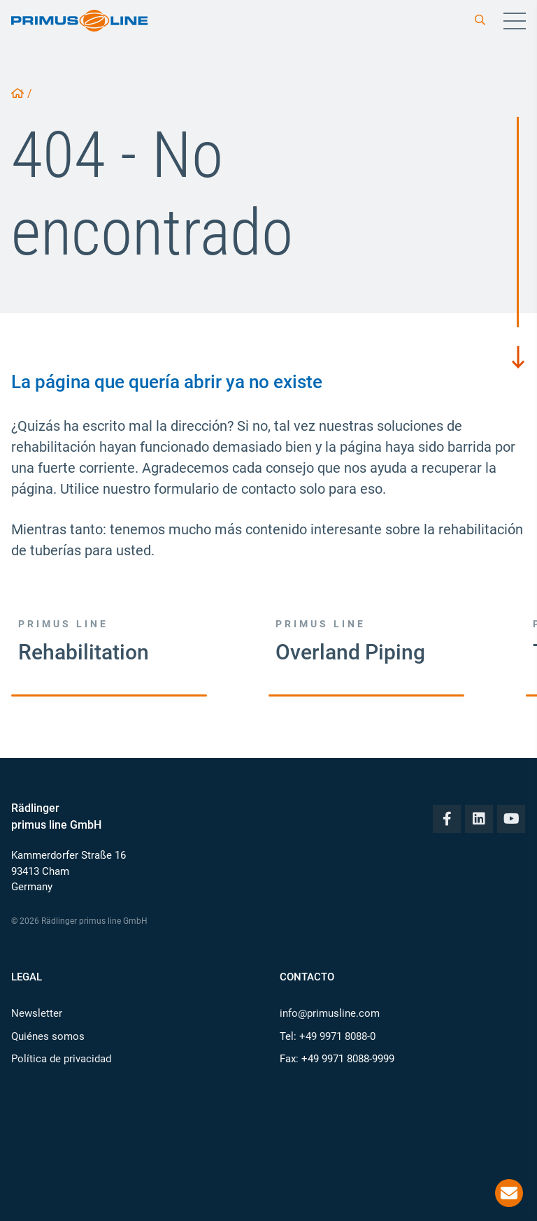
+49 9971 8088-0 (337, 1036)
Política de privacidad (61, 1058)
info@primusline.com (330, 1013)
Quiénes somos (48, 1036)
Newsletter (36, 1013)
